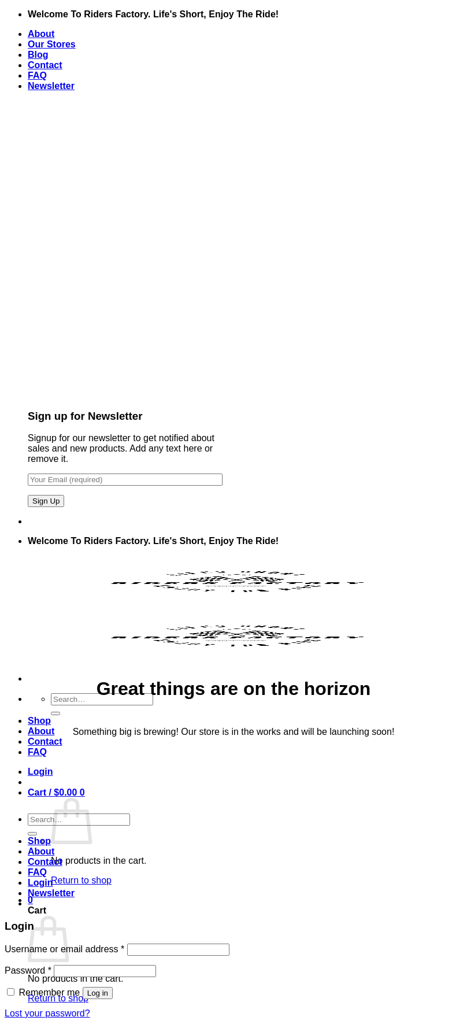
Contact (45, 65)
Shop (39, 721)
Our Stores (52, 44)
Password (28, 970)
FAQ (37, 75)
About (41, 34)
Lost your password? (47, 1013)
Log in (97, 993)
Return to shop (81, 880)
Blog (38, 55)
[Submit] (55, 713)
